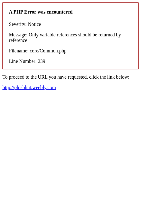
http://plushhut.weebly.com (29, 87)
